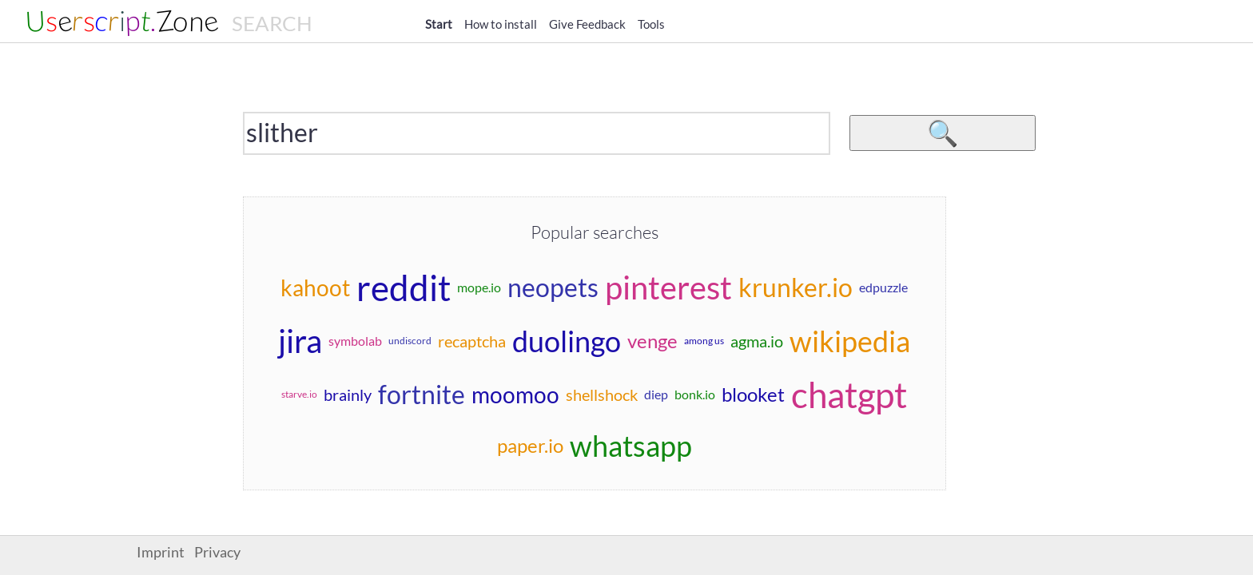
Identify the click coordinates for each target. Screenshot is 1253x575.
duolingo (566, 341)
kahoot (315, 287)
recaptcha (472, 341)
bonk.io (694, 394)
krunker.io (795, 287)
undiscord (410, 341)
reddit (403, 287)
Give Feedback (587, 24)
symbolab (355, 340)
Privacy (217, 552)
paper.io (530, 445)
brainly (348, 394)
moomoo (515, 394)
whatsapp (631, 445)
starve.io (299, 394)
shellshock (602, 394)
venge (652, 340)
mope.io (479, 287)
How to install (500, 24)
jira (300, 341)
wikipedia (850, 341)
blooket (753, 394)
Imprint (161, 552)
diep (656, 394)
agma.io (756, 341)
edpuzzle (883, 287)
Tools (651, 24)
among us (704, 341)
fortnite (421, 394)
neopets (553, 287)
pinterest (668, 287)
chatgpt (849, 394)
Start (438, 24)
